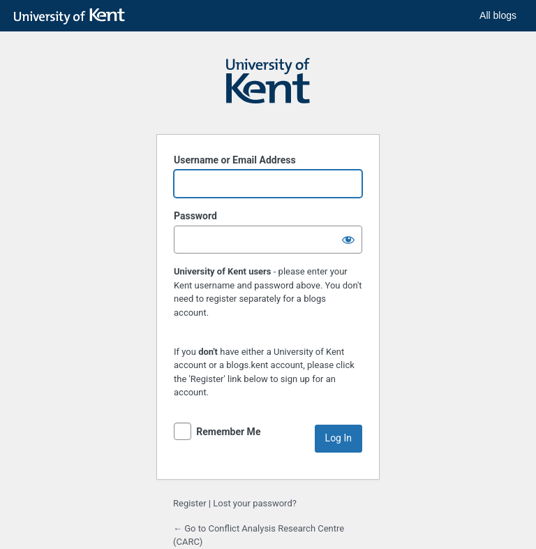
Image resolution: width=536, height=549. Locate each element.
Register (190, 503)
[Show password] (348, 240)
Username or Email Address (235, 160)
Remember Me (228, 431)
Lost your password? (255, 503)
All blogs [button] (497, 15)
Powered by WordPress (268, 87)
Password (195, 215)
